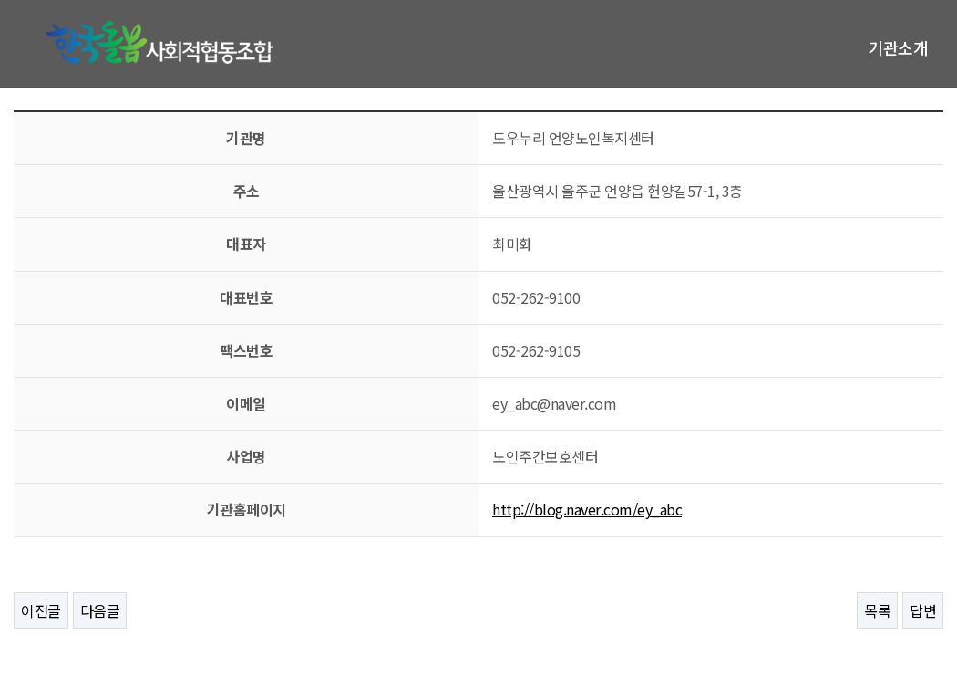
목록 (877, 610)
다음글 (100, 610)
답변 (923, 610)
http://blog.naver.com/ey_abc (587, 509)
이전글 (41, 610)
